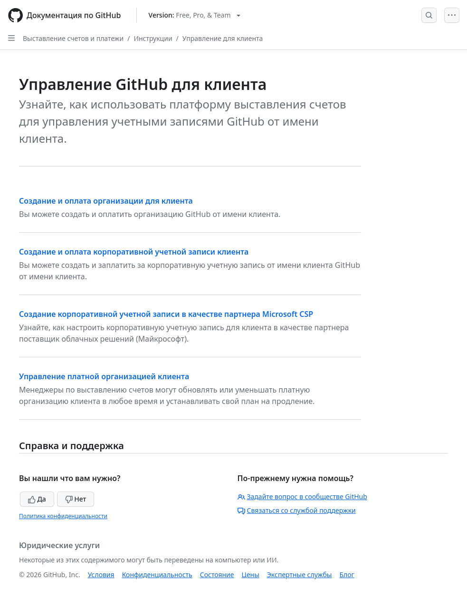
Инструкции (152, 38)
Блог (346, 574)
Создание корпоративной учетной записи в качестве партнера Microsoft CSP (166, 314)
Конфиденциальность (157, 574)
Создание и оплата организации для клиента (106, 201)
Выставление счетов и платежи (73, 38)
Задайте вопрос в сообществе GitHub (302, 496)
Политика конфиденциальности (63, 516)
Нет (75, 498)
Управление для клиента (222, 38)
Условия (101, 574)
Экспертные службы (299, 574)
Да (37, 498)
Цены (250, 574)
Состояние (217, 574)
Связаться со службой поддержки (297, 510)
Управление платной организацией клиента (104, 376)
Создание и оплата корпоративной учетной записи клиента (133, 251)
